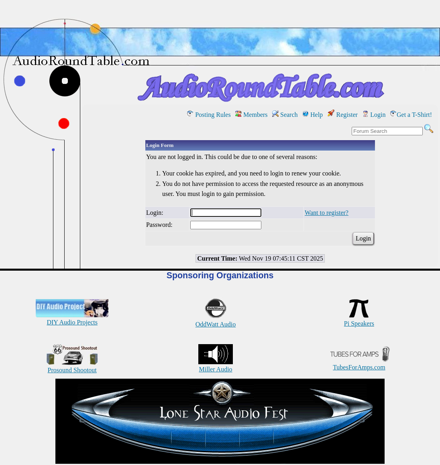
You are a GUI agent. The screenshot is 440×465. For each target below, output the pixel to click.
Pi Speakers (359, 320)
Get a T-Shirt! (411, 114)
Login (373, 114)
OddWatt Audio (216, 321)
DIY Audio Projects (72, 319)
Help (312, 114)
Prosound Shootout (72, 366)
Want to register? (326, 212)
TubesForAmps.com (359, 364)
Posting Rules (208, 114)
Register (343, 114)
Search (285, 114)
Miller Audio (215, 366)
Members (251, 114)
